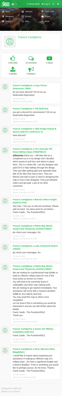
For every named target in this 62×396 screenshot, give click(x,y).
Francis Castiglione (29, 37)
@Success (18, 155)
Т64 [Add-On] (41, 108)
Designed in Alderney (11, 388)
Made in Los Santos (10, 391)
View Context (19, 99)
